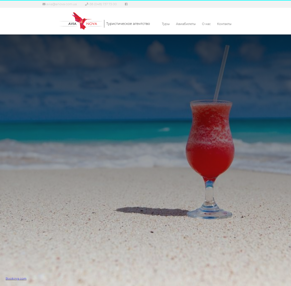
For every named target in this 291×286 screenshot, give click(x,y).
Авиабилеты (186, 24)
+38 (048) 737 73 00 (102, 4)
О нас (206, 24)
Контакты (224, 24)
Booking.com (16, 278)
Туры (166, 24)
